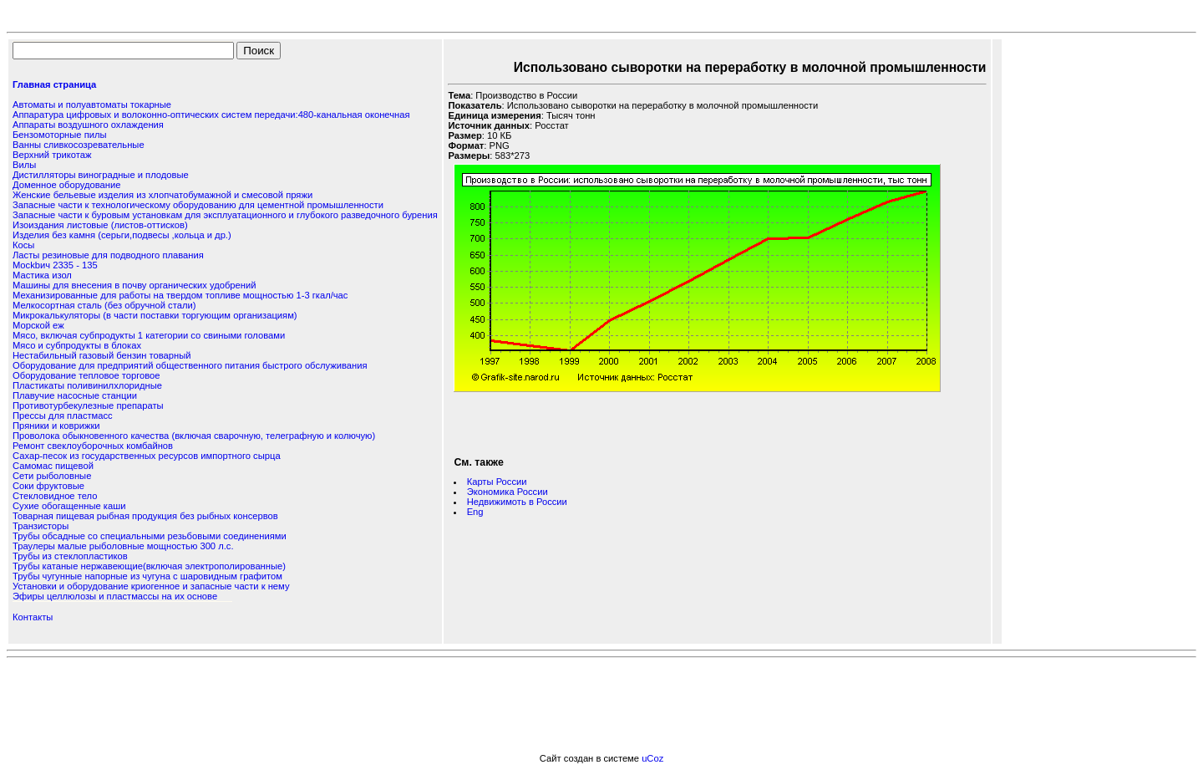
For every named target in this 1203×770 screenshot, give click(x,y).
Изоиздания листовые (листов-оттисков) (100, 225)
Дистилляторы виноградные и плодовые (101, 175)
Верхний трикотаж (52, 155)
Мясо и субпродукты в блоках (77, 345)
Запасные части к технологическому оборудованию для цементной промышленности (198, 205)
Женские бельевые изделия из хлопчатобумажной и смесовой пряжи (162, 195)
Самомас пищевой (53, 466)
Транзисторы (41, 526)
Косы (23, 245)
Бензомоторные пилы (60, 135)
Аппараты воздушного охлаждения (88, 125)
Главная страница (54, 84)
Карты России (497, 482)
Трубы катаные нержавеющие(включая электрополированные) (149, 566)
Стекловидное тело (55, 496)
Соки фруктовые (48, 486)
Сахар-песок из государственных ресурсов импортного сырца (147, 456)
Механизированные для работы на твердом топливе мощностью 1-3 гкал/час (180, 295)
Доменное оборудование (66, 185)
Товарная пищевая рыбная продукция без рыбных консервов (145, 516)
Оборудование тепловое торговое (86, 375)
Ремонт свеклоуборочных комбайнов (93, 446)
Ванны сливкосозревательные (79, 145)
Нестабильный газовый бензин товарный (102, 355)
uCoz (652, 758)
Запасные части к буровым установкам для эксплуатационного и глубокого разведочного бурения (225, 215)
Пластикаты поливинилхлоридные (87, 385)
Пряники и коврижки (56, 426)
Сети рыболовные (52, 476)
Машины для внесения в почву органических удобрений (134, 285)
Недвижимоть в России (517, 502)
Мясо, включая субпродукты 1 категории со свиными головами (149, 335)
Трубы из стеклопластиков (70, 556)
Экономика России (507, 492)
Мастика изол (42, 275)
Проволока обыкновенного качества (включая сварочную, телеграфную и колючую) (194, 436)
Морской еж (38, 325)
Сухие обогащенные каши (69, 506)
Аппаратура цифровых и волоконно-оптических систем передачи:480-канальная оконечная (211, 115)
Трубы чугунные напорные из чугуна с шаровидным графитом (147, 576)
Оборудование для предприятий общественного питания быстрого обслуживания (190, 365)
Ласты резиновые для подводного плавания (108, 255)
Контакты (33, 617)
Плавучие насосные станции (75, 395)
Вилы (24, 165)
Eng (475, 512)
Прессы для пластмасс (63, 415)
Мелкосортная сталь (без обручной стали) (104, 305)
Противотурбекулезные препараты (88, 405)
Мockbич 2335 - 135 (55, 265)
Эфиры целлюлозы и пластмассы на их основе (115, 596)
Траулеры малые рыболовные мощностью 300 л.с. (123, 546)
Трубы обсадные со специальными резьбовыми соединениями (150, 536)
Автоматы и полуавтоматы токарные (92, 104)
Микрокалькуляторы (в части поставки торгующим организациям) (155, 315)
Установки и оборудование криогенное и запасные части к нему (151, 586)
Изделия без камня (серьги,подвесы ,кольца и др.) (122, 235)
